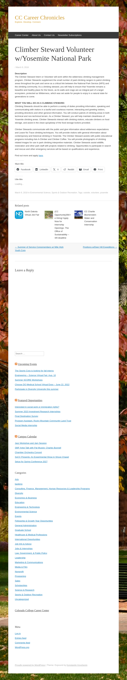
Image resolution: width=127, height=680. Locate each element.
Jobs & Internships (24, 548)
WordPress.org (22, 647)
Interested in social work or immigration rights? (37, 407)
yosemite (104, 192)
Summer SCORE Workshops (28, 380)
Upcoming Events (27, 364)
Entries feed (20, 638)
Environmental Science (40, 192)
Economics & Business (26, 498)
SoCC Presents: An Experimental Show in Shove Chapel (42, 457)
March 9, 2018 (22, 67)
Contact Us (49, 35)
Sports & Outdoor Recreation (64, 192)
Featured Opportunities (30, 400)
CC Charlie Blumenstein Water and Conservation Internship (90, 218)
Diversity (19, 493)
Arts (17, 479)
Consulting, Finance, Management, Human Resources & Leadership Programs (52, 488)
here (41, 155)
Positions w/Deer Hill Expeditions (100, 247)
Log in (18, 633)
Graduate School (23, 530)
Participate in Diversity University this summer (37, 389)
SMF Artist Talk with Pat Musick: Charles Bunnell (38, 448)
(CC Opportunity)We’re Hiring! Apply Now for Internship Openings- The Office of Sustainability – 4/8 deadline (63, 224)
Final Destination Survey (26, 416)
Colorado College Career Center (32, 610)
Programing (20, 576)
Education (19, 502)
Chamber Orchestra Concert (28, 452)
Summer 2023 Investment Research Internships (37, 411)
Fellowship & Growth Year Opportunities (34, 521)
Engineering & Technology (27, 507)
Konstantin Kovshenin (77, 665)
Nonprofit (19, 571)
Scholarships (21, 585)
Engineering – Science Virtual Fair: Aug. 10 (35, 375)
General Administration (26, 525)
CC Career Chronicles (39, 17)
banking (18, 484)
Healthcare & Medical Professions (31, 534)
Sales (17, 581)
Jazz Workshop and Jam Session (31, 443)
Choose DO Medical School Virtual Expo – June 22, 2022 (42, 384)
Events (18, 516)
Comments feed (22, 642)
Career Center (21, 35)
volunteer (95, 192)
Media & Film (21, 567)
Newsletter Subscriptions (70, 35)
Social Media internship (26, 425)
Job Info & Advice (23, 544)
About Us (36, 35)
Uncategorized (22, 599)
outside (87, 192)
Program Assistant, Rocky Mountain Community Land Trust (43, 421)
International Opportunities (27, 539)
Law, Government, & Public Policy (31, 553)
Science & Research (24, 590)
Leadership (20, 558)
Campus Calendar (27, 436)
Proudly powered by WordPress (30, 665)
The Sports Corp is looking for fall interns (34, 370)
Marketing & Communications (29, 562)
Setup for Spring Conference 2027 (31, 461)
